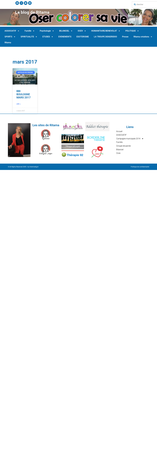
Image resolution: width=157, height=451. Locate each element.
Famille (30, 31)
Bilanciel (119, 149)
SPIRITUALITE (29, 36)
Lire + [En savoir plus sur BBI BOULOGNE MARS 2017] (18, 104)
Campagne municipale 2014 (129, 138)
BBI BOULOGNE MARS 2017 (23, 94)
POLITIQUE (132, 31)
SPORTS (10, 36)
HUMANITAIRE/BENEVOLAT (105, 31)
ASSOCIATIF (12, 31)
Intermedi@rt (34, 167)
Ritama (8, 42)
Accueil (119, 131)
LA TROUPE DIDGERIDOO (105, 36)
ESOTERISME (82, 36)
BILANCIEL (66, 31)
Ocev (118, 153)
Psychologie (47, 31)
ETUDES (47, 36)
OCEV (82, 31)
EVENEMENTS (64, 36)
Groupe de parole (123, 146)
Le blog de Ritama (32, 12)
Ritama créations (143, 36)
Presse (125, 36)
